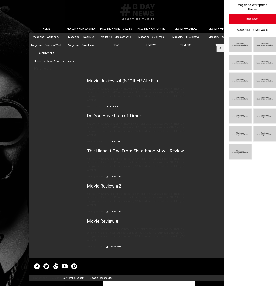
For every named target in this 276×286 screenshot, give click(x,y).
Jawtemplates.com (73, 278)
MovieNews (53, 61)
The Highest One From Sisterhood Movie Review (135, 151)
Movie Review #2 (104, 186)
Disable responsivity (101, 278)
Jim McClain (110, 106)
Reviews (71, 61)
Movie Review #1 (104, 221)
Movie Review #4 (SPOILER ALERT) (122, 80)
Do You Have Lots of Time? (114, 115)
